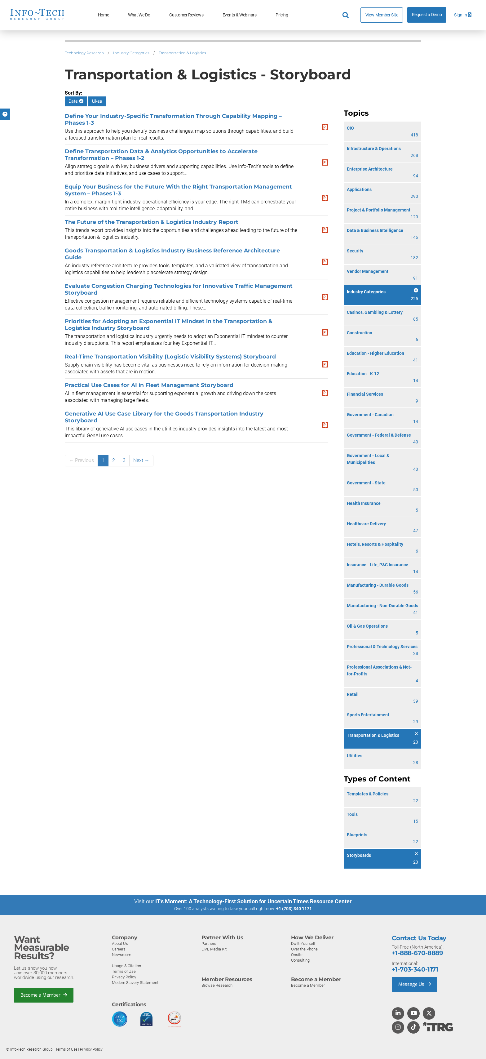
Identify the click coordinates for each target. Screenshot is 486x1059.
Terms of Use (124, 971)
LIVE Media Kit (214, 949)
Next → (141, 460)
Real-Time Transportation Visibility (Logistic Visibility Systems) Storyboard (170, 356)
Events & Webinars (240, 15)
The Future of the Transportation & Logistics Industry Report (151, 222)
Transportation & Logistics (182, 53)
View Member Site (381, 14)
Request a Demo (427, 14)
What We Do (139, 15)
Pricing (282, 15)
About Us (120, 943)
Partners (208, 943)
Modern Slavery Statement (135, 982)
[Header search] (346, 15)
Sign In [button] (462, 15)
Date (75, 101)
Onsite (297, 954)
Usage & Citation (126, 965)
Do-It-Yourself (303, 943)
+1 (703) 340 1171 (294, 908)
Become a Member (43, 995)
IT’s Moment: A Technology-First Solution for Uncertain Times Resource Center (253, 901)
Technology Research (84, 53)
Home (103, 15)
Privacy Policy (124, 977)
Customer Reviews (186, 15)
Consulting (300, 960)
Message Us (414, 984)
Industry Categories (131, 53)
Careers (119, 949)
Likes (97, 101)
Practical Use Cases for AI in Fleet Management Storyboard (149, 385)
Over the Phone (304, 949)
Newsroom (121, 954)
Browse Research (216, 985)
